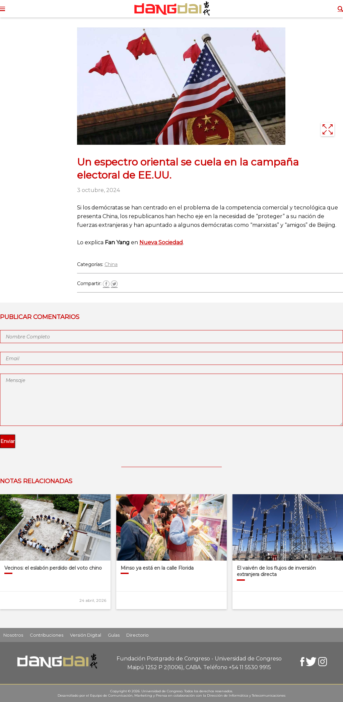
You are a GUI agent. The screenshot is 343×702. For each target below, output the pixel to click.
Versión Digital (85, 635)
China (111, 264)
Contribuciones (46, 635)
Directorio (137, 635)
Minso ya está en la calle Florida (157, 568)
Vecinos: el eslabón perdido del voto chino (53, 568)
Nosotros (13, 635)
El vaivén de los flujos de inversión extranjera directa (276, 571)
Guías (114, 635)
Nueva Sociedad (161, 242)
